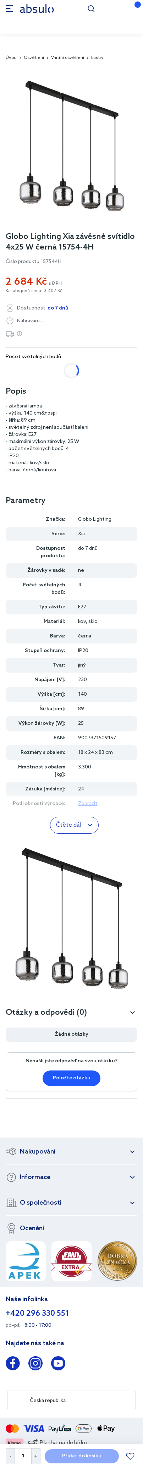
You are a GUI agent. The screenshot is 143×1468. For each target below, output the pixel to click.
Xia (81, 534)
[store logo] (37, 8)
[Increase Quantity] (36, 1456)
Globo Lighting (94, 519)
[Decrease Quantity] (10, 1456)
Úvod (11, 57)
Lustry (97, 57)
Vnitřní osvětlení (67, 57)
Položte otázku (71, 1078)
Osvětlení (34, 57)
